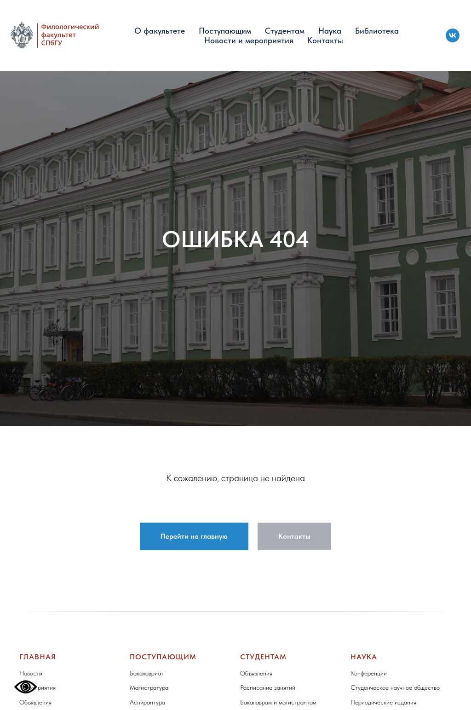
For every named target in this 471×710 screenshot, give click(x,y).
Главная (37, 656)
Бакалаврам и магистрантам (278, 702)
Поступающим (225, 30)
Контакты (325, 40)
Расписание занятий (267, 687)
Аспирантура (147, 702)
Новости (30, 673)
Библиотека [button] (377, 30)
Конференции (368, 673)
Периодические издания (383, 702)
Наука (329, 30)
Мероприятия (37, 687)
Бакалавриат (147, 673)
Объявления (35, 702)
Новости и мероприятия (248, 40)
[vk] (453, 35)
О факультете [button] (159, 30)
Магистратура (149, 687)
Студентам (284, 30)
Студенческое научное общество (395, 687)
